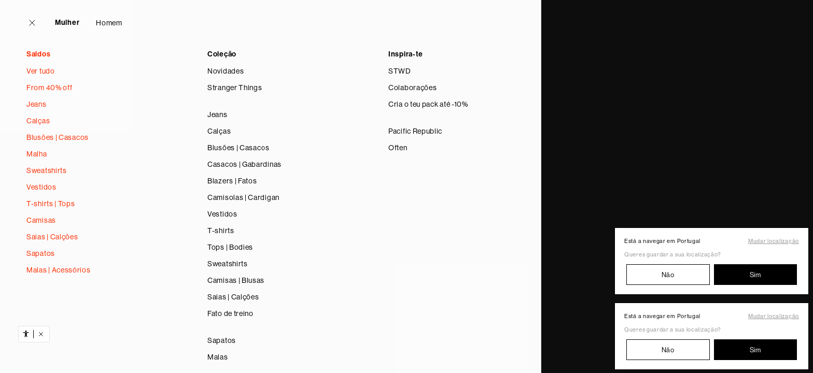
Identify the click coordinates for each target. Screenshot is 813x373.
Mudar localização (773, 241)
